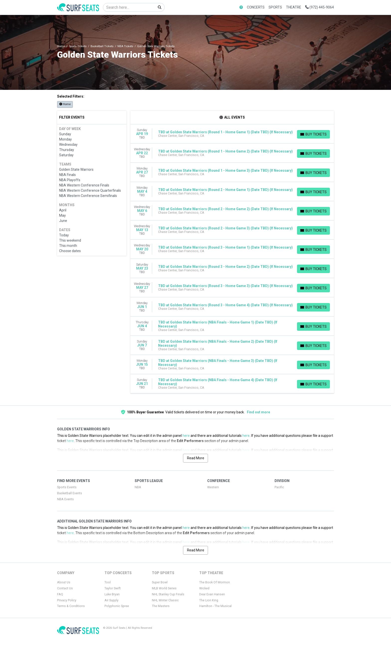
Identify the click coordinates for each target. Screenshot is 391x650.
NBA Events (65, 499)
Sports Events (67, 487)
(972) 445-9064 (319, 7)
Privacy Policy (66, 600)
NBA (138, 487)
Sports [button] (275, 7)
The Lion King (208, 600)
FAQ (60, 594)
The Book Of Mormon (214, 582)
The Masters (161, 606)
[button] (241, 7)
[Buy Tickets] (313, 134)
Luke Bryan (112, 594)
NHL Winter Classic (165, 600)
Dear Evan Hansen (212, 594)
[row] (232, 134)
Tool (107, 582)
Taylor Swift (112, 588)
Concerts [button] (256, 7)
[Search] (129, 7)
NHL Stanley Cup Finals (168, 594)
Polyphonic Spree (116, 606)
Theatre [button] (293, 7)
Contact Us (65, 588)
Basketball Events (69, 493)
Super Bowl (160, 582)
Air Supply (111, 600)
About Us (63, 582)
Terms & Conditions (71, 606)
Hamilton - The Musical (215, 606)
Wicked (204, 588)
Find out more (258, 412)
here (186, 436)
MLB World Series (164, 588)
